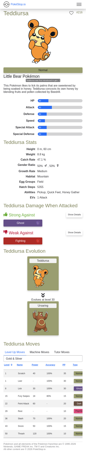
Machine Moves (39, 352)
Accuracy (53, 366)
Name (22, 366)
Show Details (74, 214)
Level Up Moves (15, 352)
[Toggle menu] (79, 4)
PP (66, 366)
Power (38, 366)
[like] (71, 13)
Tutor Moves (61, 352)
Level (9, 366)
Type (78, 366)
